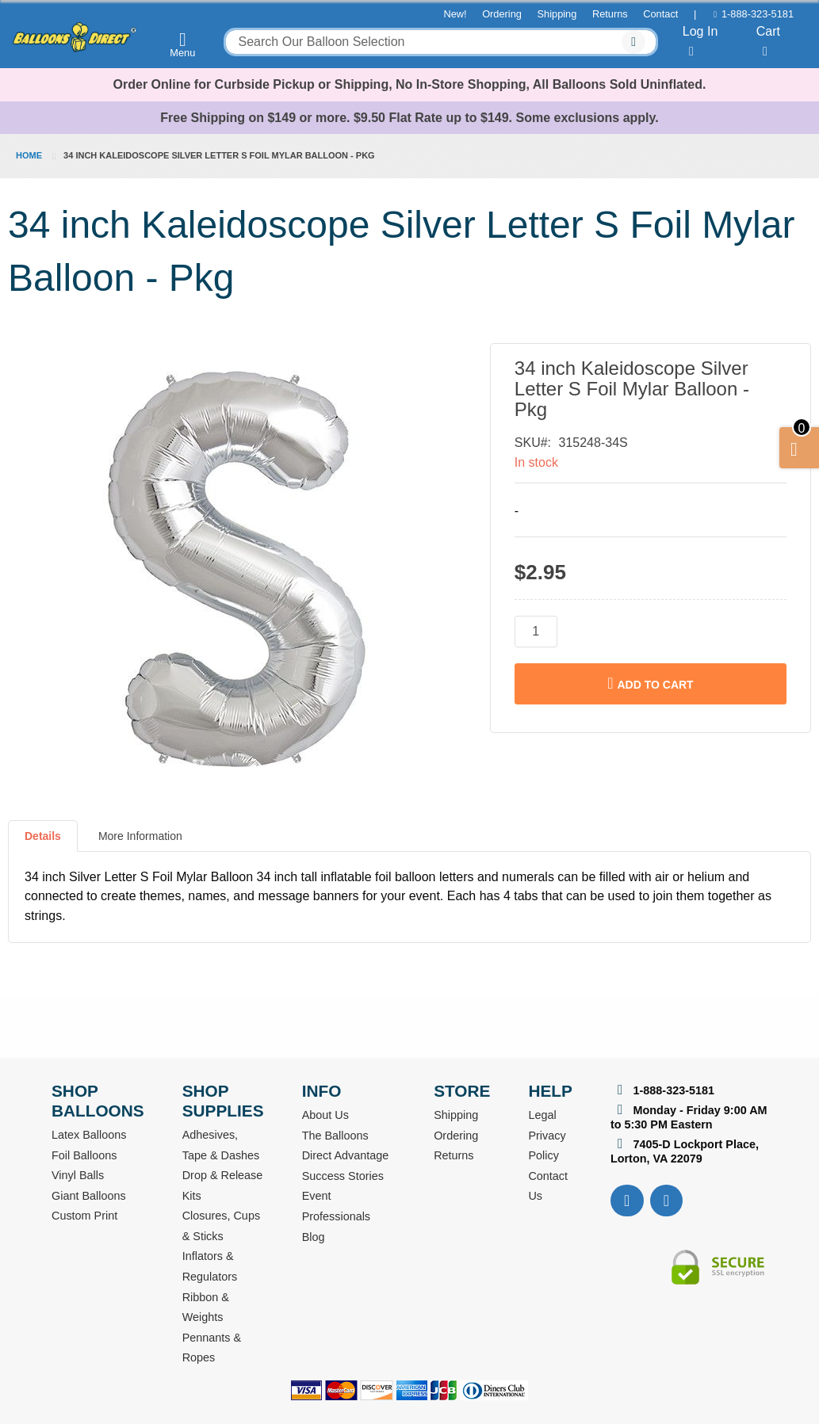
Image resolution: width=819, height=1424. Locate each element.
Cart (768, 41)
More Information (140, 836)
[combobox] (441, 42)
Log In (700, 41)
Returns (610, 14)
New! (454, 14)
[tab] (43, 842)
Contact (660, 14)
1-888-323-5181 (757, 14)
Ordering (502, 14)
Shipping (557, 14)
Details (43, 836)
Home (29, 155)
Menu (183, 44)
